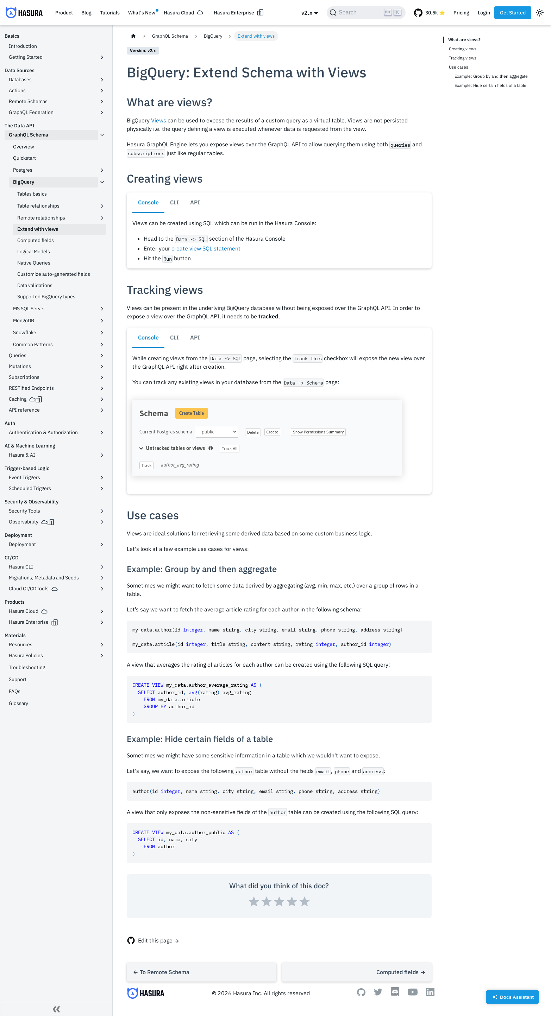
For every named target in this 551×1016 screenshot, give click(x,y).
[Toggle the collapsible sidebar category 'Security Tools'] (102, 511)
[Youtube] (413, 993)
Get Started (513, 12)
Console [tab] (148, 202)
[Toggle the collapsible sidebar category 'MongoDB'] (102, 321)
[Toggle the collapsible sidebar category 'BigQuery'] (102, 182)
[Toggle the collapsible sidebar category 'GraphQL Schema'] (102, 135)
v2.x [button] (306, 12)
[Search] (366, 12)
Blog (86, 12)
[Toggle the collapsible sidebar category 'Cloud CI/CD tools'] (102, 589)
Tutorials (110, 12)
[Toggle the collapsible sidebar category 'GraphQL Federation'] (102, 112)
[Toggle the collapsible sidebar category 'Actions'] (102, 90)
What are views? (464, 39)
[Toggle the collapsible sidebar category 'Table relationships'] (102, 206)
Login (484, 12)
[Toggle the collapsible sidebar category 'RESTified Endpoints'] (102, 388)
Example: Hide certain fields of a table (490, 85)
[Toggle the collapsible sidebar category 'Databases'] (102, 80)
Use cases (458, 67)
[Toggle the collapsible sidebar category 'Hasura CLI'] (102, 567)
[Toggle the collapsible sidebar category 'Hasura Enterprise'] (102, 622)
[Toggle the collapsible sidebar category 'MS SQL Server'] (102, 309)
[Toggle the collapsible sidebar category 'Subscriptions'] (102, 377)
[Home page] (133, 36)
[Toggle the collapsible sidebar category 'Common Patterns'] (102, 344)
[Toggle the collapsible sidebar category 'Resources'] (102, 645)
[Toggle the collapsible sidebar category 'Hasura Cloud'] (102, 611)
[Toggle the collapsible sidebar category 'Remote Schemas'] (102, 101)
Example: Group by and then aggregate (491, 76)
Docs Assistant (512, 999)
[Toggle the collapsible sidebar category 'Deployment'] (102, 544)
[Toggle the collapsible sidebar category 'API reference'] (102, 410)
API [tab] (195, 202)
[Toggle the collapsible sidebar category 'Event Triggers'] (102, 477)
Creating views (462, 48)
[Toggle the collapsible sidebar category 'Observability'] (102, 522)
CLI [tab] (174, 202)
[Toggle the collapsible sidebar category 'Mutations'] (102, 366)
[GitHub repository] (429, 12)
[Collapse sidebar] (56, 1009)
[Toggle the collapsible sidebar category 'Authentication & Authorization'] (102, 432)
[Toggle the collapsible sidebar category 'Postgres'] (102, 170)
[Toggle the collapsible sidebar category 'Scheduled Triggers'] (102, 488)
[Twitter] (378, 993)
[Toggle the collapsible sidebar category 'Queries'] (102, 355)
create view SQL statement (205, 248)
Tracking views (462, 58)
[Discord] (395, 994)
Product (64, 12)
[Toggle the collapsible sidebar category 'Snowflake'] (102, 333)
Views (158, 120)
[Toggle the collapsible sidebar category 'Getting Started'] (102, 57)
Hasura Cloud (179, 12)
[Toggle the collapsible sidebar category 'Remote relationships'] (102, 218)
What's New (141, 12)
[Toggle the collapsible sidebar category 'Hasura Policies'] (102, 655)
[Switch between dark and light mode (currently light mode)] (539, 12)
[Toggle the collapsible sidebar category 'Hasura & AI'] (102, 455)
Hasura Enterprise (234, 12)
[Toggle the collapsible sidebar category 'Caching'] (102, 399)
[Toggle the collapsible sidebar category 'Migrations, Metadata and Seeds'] (102, 578)
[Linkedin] (430, 994)
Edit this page (155, 940)
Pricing (461, 12)
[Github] (361, 994)
